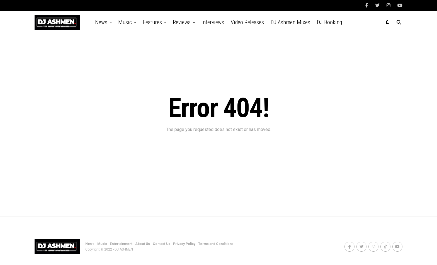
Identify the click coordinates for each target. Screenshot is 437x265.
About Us (142, 244)
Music (125, 22)
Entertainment (121, 244)
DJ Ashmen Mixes (290, 22)
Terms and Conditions (216, 244)
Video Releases (247, 22)
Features (152, 22)
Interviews (212, 22)
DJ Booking (329, 22)
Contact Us (161, 244)
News (101, 22)
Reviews (182, 22)
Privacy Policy (184, 244)
